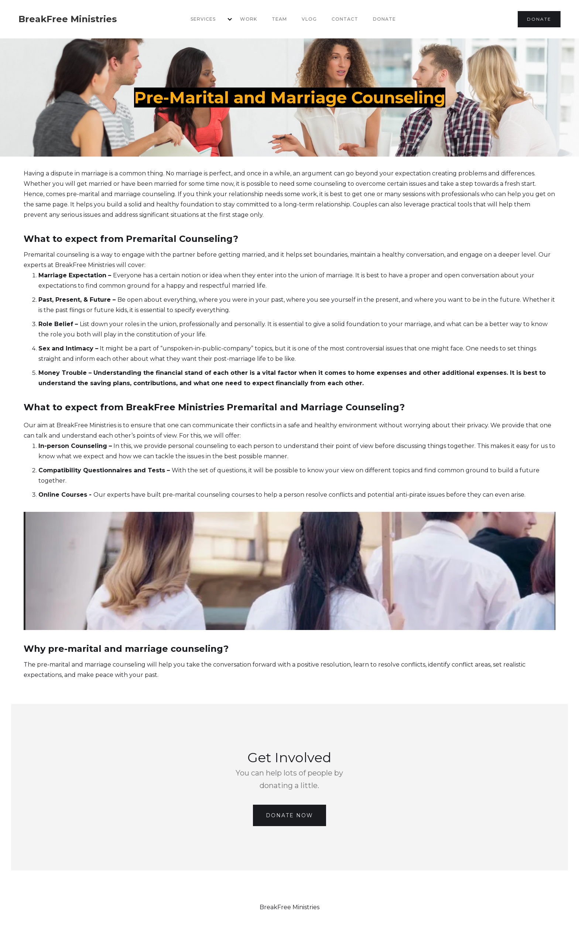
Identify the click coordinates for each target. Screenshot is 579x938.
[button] (208, 19)
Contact (345, 19)
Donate (384, 19)
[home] (67, 19)
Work (248, 19)
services (203, 19)
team (279, 19)
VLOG (309, 19)
